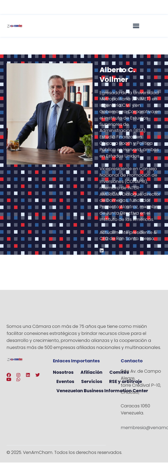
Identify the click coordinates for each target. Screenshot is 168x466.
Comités (119, 372)
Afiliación (91, 372)
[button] (136, 26)
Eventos (65, 381)
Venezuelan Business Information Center (102, 391)
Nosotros (63, 372)
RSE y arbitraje (125, 381)
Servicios (91, 381)
